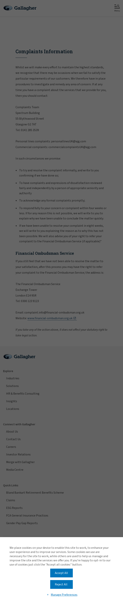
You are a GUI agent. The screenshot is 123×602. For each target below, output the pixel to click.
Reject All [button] (61, 584)
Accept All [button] (61, 573)
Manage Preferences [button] (64, 595)
